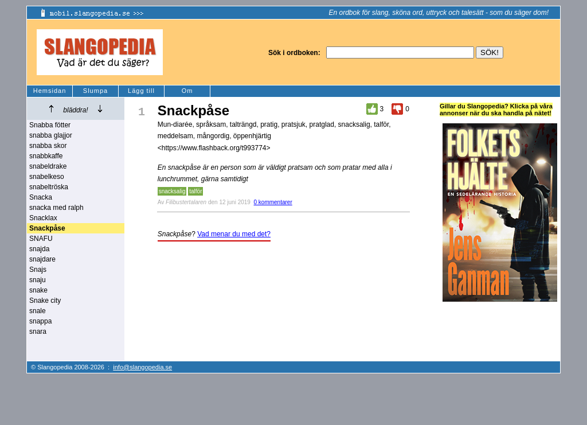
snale (37, 311)
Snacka (40, 197)
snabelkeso (46, 177)
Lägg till (141, 90)
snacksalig (172, 191)
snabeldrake (47, 166)
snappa (40, 321)
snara (37, 331)
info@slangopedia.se (142, 367)
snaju (37, 280)
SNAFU (41, 239)
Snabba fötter (50, 125)
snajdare (42, 259)
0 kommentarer (273, 202)
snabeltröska (48, 187)
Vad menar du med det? (234, 234)
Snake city (45, 301)
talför (195, 191)
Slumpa (95, 90)
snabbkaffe (46, 156)
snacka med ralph (56, 208)
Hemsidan (49, 90)
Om (187, 90)
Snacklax (43, 218)
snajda (39, 249)
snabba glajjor (50, 135)
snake (38, 290)
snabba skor (47, 146)
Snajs (37, 270)
